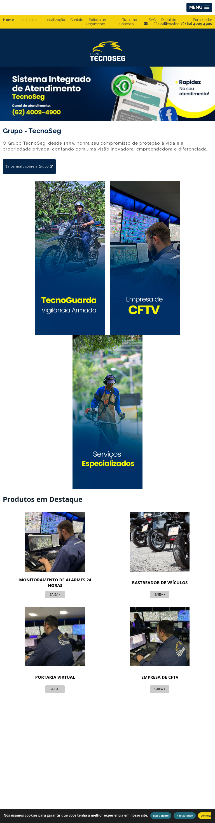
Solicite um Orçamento (97, 22)
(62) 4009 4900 (196, 24)
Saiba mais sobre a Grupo (29, 166)
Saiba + (37, 594)
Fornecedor (202, 20)
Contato (77, 20)
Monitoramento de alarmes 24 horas (37, 582)
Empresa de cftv (107, 676)
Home (8, 20)
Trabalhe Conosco (128, 22)
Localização (55, 20)
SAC (152, 20)
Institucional (30, 20)
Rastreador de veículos (107, 582)
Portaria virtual (177, 582)
